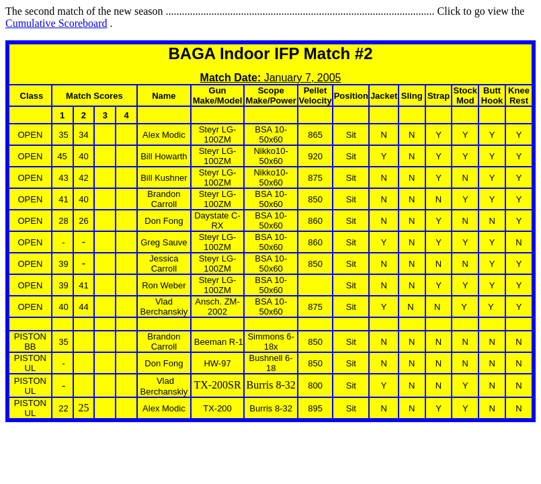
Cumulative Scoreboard (56, 23)
